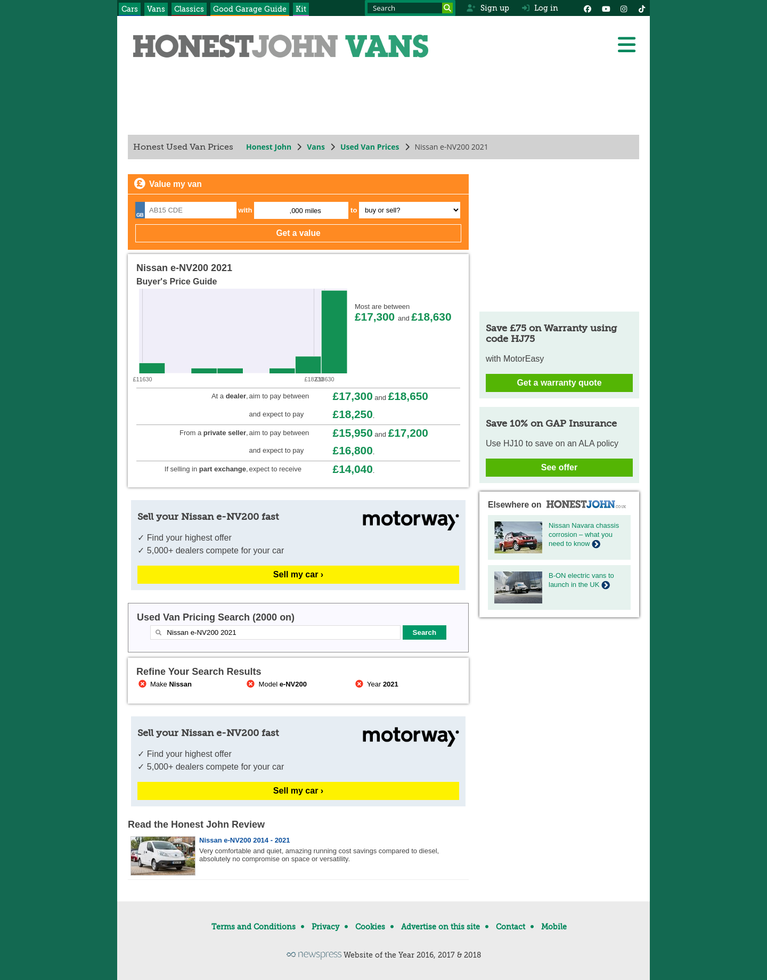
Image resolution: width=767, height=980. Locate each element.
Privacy (325, 926)
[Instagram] (624, 8)
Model (276, 684)
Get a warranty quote (559, 382)
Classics (189, 9)
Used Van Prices (369, 147)
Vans (156, 9)
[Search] (447, 8)
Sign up (487, 8)
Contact (510, 926)
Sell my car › (298, 574)
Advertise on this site (440, 926)
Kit (301, 9)
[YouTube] (606, 8)
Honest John (268, 147)
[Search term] (410, 8)
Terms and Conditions (253, 926)
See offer (559, 467)
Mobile (554, 926)
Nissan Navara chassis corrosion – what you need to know (584, 534)
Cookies (370, 926)
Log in (540, 8)
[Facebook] (587, 8)
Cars (129, 9)
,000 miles (305, 211)
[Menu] (626, 45)
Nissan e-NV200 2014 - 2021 (244, 840)
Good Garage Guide (250, 9)
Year (375, 684)
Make (164, 684)
